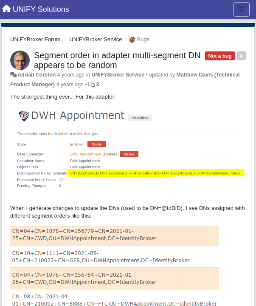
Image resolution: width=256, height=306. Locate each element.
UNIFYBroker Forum (35, 39)
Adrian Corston (36, 75)
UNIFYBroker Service (95, 39)
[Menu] (241, 9)
